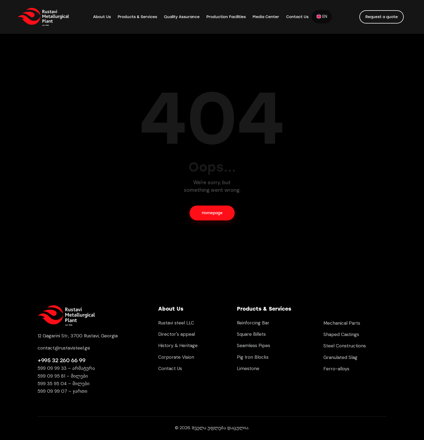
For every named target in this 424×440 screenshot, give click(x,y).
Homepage (212, 213)
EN (321, 16)
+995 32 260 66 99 (61, 360)
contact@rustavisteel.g (62, 348)
